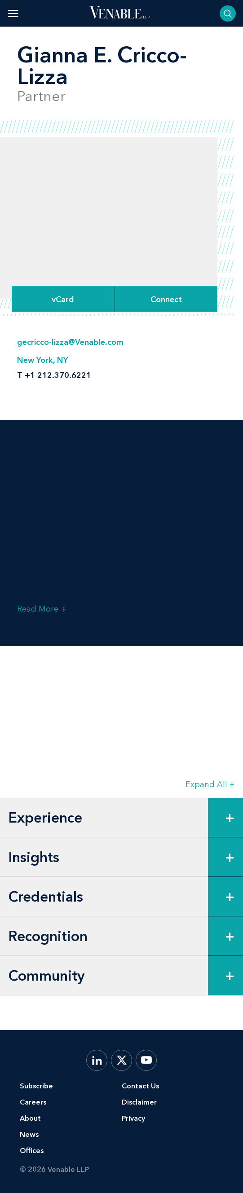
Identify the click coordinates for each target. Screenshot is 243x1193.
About (30, 1118)
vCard (63, 299)
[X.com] (121, 1060)
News (29, 1134)
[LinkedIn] (96, 1060)
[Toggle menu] (13, 13)
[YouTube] (146, 1060)
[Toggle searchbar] (228, 13)
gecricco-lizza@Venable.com (70, 342)
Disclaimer (139, 1102)
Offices (32, 1150)
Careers (33, 1102)
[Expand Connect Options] (166, 299)
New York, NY (42, 360)
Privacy (133, 1118)
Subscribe (36, 1086)
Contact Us (140, 1086)
